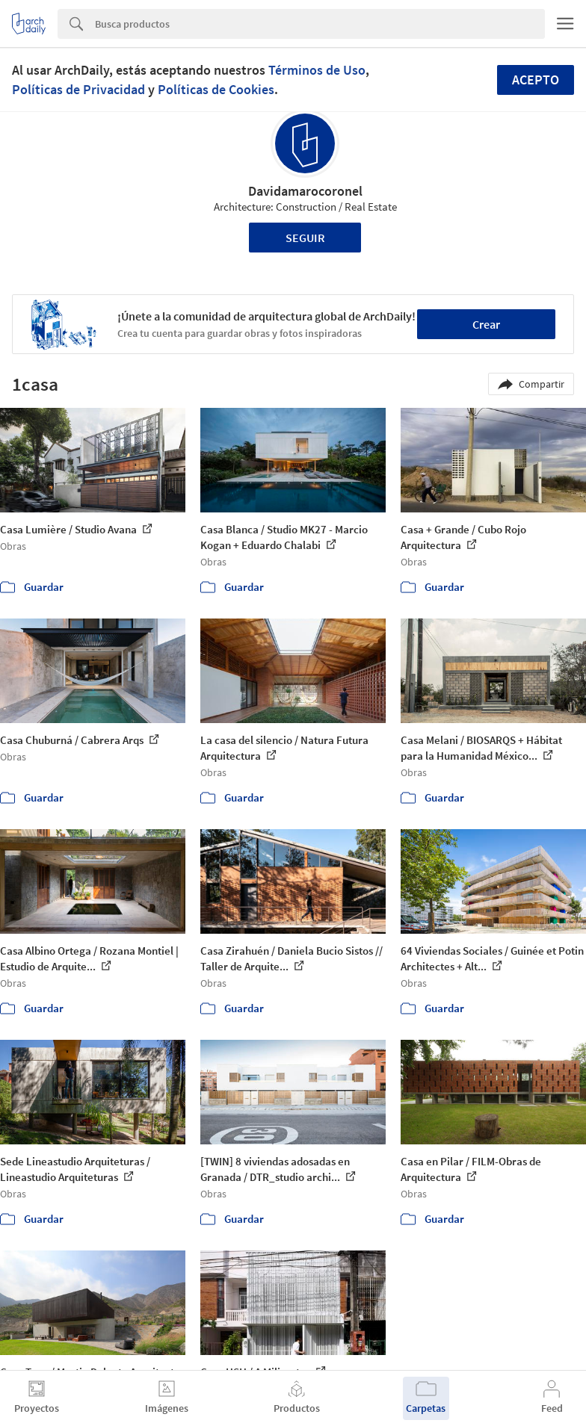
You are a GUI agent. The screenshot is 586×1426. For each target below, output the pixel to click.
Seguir (305, 237)
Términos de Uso (317, 69)
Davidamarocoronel (305, 190)
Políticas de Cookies (216, 89)
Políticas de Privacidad (78, 89)
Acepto (535, 79)
